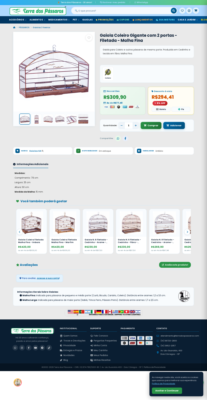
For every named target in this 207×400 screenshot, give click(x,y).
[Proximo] (187, 232)
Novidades (67, 355)
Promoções (105, 19)
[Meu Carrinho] (196, 11)
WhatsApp (140, 2)
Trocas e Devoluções (72, 340)
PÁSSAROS (24, 27)
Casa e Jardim (188, 19)
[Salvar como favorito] (89, 37)
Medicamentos (59, 19)
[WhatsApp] (15, 347)
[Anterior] (20, 232)
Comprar (151, 125)
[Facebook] (29, 347)
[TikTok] (49, 347)
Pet (76, 19)
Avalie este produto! (175, 264)
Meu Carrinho (99, 350)
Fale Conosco (99, 335)
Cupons (123, 19)
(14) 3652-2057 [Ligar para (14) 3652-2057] (166, 345)
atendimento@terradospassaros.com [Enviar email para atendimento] (178, 335)
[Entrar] (189, 11)
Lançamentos (143, 19)
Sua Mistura (165, 19)
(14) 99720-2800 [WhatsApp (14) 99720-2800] (167, 340)
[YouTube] (35, 347)
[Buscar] (174, 11)
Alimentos (37, 19)
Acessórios (18, 19)
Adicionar (174, 125)
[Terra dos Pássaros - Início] (37, 11)
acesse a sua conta (48, 278)
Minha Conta (98, 345)
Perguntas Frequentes (103, 340)
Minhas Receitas (100, 360)
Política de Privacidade (154, 367)
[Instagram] (22, 347)
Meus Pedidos (99, 355)
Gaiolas (87, 19)
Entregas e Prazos (71, 350)
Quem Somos (68, 335)
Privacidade (68, 345)
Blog (64, 360)
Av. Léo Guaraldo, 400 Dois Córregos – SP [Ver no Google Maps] (169, 352)
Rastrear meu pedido (114, 2)
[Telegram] (42, 347)
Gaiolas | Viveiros (41, 27)
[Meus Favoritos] (182, 11)
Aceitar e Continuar (167, 390)
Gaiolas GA (36, 150)
